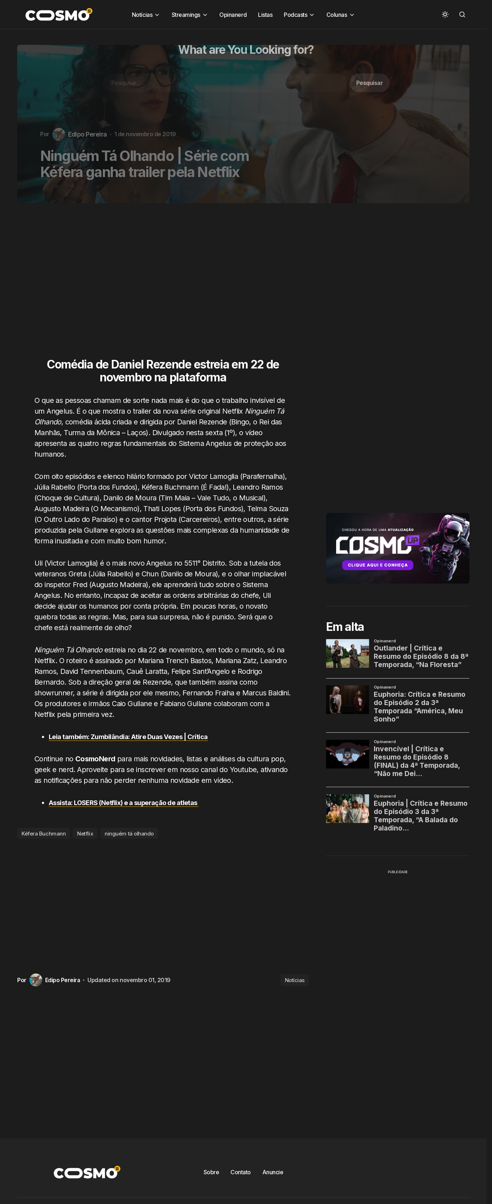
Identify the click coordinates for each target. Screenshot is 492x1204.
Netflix (85, 833)
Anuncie (272, 1172)
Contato (240, 1172)
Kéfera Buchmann (44, 833)
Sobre (211, 1172)
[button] (445, 14)
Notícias (295, 980)
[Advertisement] (165, 285)
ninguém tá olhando (129, 833)
